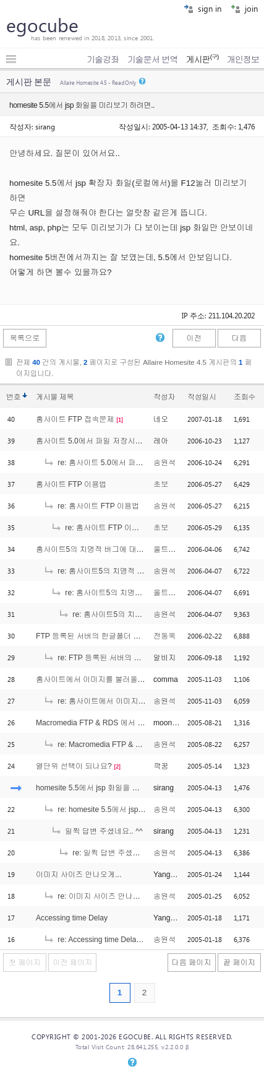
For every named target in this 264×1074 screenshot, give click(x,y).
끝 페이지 (239, 962)
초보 (160, 484)
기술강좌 (103, 59)
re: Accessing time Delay (91, 939)
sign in (202, 8)
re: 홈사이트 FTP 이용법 (91, 506)
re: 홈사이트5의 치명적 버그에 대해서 (113, 571)
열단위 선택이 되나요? (74, 766)
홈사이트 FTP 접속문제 (75, 419)
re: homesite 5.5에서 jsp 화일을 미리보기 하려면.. (133, 809)
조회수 (244, 397)
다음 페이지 (191, 962)
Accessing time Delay (72, 918)
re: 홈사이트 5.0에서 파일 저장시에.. (111, 462)
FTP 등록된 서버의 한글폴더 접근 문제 (101, 636)
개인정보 (243, 59)
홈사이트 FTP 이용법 (71, 484)
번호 (13, 397)
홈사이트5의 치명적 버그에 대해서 (93, 549)
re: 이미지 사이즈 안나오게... (98, 896)
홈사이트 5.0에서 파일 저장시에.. (91, 441)
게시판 (201, 59)
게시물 (55, 397)
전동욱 (164, 636)
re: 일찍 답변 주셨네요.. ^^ (109, 853)
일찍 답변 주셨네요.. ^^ (97, 831)
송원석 (164, 462)
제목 (66, 397)
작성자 (164, 397)
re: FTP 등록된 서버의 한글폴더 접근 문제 (120, 657)
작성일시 (201, 397)
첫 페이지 (25, 962)
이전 (193, 338)
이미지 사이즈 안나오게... (78, 874)
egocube (42, 24)
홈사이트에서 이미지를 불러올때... (93, 679)
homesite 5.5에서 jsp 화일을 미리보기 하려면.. (113, 788)
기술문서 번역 (152, 59)
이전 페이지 (72, 962)
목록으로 (25, 338)
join (244, 8)
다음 (239, 338)
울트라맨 (168, 549)
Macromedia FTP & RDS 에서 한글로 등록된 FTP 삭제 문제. (136, 722)
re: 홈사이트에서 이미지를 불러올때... (113, 701)
